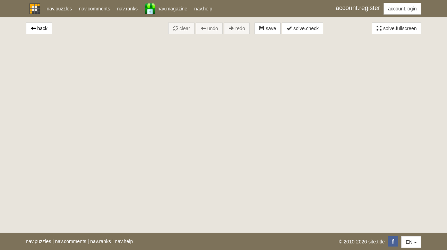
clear (181, 28)
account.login (402, 8)
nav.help (124, 241)
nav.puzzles (38, 241)
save (267, 28)
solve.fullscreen (396, 28)
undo (209, 28)
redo (237, 28)
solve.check (302, 28)
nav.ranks (100, 241)
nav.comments (70, 241)
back (39, 28)
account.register (358, 8)
